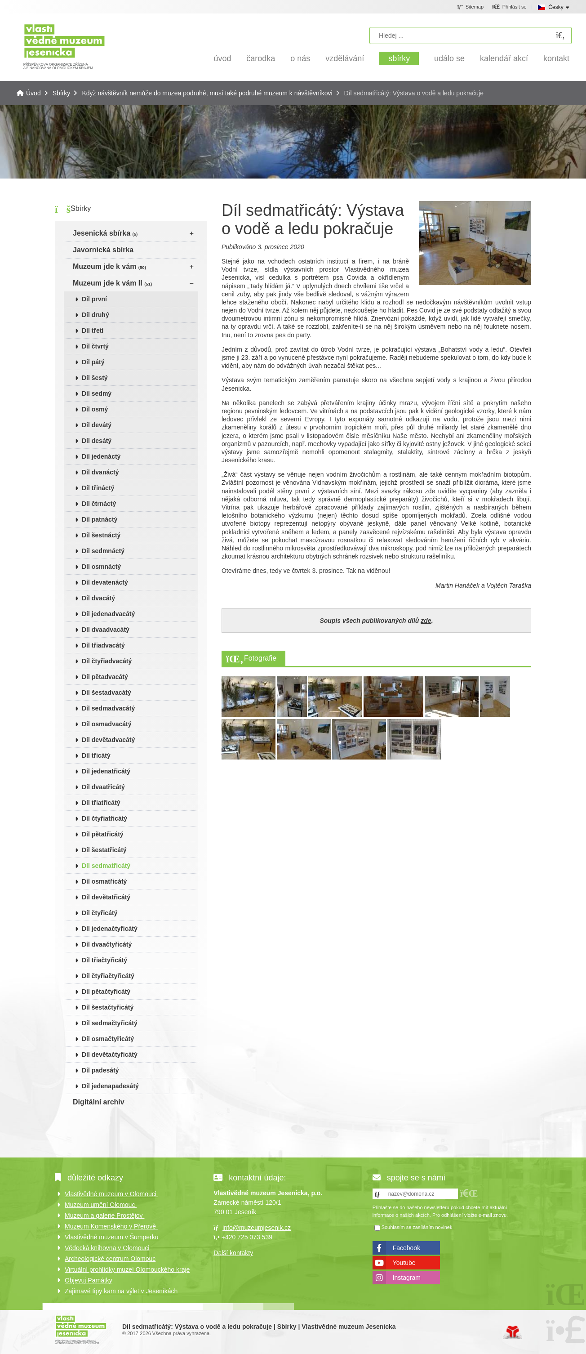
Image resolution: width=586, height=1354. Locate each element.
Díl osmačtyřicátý (108, 1038)
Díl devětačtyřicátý (110, 1054)
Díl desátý (96, 440)
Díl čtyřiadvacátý (107, 661)
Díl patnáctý (99, 519)
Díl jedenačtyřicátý (110, 928)
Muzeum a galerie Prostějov (104, 1215)
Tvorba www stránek (512, 1332)
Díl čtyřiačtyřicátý (108, 975)
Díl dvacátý (98, 598)
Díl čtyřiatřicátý (104, 818)
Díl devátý (96, 425)
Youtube (404, 1262)
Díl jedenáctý (101, 456)
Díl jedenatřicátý (106, 771)
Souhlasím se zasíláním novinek (417, 1227)
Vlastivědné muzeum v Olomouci (111, 1194)
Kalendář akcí (504, 58)
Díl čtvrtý (95, 346)
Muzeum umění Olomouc (101, 1204)
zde (426, 620)
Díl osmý (95, 409)
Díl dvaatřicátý (103, 787)
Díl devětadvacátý (108, 739)
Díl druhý (95, 314)
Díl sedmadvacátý (108, 708)
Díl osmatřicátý (104, 881)
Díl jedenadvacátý (108, 613)
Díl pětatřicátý (103, 834)
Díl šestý (95, 377)
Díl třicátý (96, 755)
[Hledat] (560, 35)
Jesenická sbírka (105, 233)
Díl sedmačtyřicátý (110, 1023)
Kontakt (556, 58)
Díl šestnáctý (101, 535)
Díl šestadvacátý (106, 692)
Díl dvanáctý (100, 472)
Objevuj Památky (88, 1280)
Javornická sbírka (103, 250)
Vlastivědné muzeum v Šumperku (112, 1237)
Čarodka (260, 58)
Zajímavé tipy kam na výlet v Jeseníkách (121, 1291)
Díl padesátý (100, 1070)
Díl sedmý (96, 393)
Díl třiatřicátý (101, 802)
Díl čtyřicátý (99, 912)
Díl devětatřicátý (106, 897)
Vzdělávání (344, 58)
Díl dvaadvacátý (105, 629)
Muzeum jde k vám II (112, 283)
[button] (509, 7)
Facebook (406, 1247)
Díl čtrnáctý (99, 503)
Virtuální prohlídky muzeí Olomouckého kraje (127, 1269)
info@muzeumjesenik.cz (256, 1227)
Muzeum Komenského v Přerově (111, 1226)
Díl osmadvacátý (107, 724)
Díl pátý (93, 362)
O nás (300, 58)
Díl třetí (92, 330)
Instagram (407, 1277)
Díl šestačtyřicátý (107, 1007)
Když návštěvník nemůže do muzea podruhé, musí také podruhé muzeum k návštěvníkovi (207, 93)
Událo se (449, 58)
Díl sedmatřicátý (106, 865)
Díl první (94, 299)
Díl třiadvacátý (103, 645)
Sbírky (399, 58)
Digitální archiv (98, 1102)
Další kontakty (233, 1252)
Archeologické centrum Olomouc (110, 1258)
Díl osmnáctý (101, 566)
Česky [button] (555, 7)
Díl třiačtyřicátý (104, 960)
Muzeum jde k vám (109, 266)
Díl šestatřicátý (104, 850)
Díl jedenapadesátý (110, 1086)
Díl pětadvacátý (105, 676)
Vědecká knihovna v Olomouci (107, 1247)
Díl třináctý (98, 488)
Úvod (64, 46)
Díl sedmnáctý (103, 550)
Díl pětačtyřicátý (106, 991)
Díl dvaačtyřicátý (107, 944)
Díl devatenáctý (105, 582)
